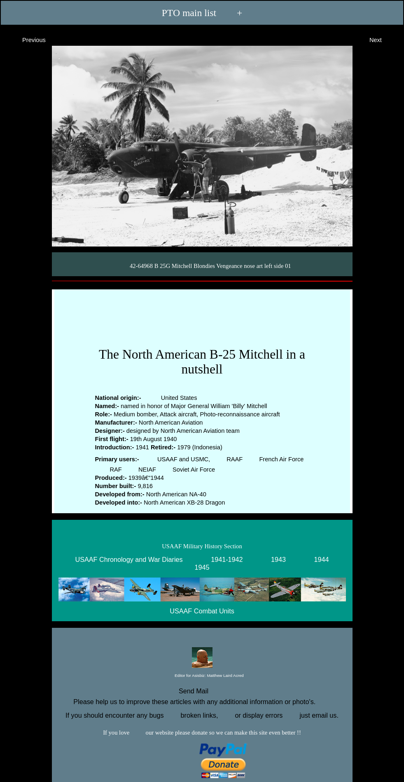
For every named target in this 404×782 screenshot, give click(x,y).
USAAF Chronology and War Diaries (128, 559)
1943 (278, 559)
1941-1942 (227, 559)
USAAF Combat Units (202, 611)
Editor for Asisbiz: (201, 675)
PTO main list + (202, 13)
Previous (26, 39)
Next (383, 39)
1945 (201, 567)
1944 (321, 559)
